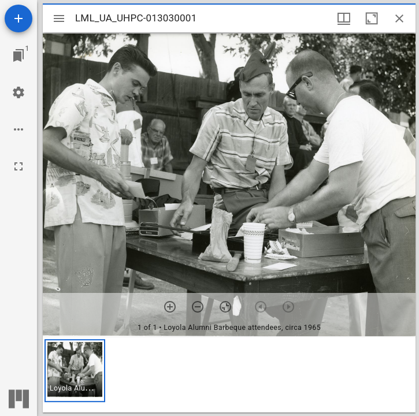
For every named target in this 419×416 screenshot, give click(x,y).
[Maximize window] (371, 18)
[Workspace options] (18, 129)
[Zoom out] (198, 307)
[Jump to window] (18, 55)
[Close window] (399, 18)
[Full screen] (18, 166)
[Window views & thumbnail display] (344, 18)
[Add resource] (18, 18)
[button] (74, 370)
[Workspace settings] (18, 92)
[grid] (229, 375)
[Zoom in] (170, 307)
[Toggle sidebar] (59, 18)
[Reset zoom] (225, 307)
